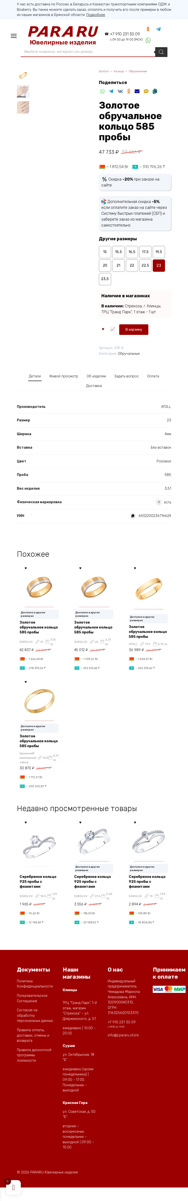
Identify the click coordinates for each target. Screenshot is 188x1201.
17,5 (145, 254)
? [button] (159, 507)
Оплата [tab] (80, 390)
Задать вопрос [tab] (144, 378)
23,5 (105, 281)
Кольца (121, 74)
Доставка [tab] (105, 390)
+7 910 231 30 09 (122, 37)
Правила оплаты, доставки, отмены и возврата (33, 1049)
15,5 (118, 254)
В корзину (114, 330)
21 (118, 268)
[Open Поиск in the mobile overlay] (94, 54)
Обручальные (142, 74)
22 (131, 268)
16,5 (132, 254)
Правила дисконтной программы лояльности (34, 1069)
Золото (104, 74)
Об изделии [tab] (109, 378)
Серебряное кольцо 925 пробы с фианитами (39, 893)
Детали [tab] (36, 378)
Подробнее (95, 15)
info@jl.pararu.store (123, 1049)
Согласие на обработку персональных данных (35, 1029)
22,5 (145, 268)
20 (105, 268)
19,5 (158, 254)
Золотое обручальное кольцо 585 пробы (39, 633)
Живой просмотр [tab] (70, 378)
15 (105, 254)
